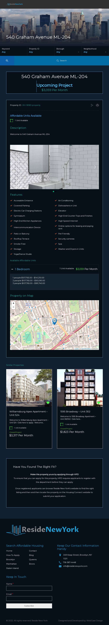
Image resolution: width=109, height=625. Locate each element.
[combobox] (68, 52)
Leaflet (77, 349)
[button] (14, 167)
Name (10, 584)
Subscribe (29, 606)
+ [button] (13, 303)
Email (9, 594)
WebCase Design (95, 620)
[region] (54, 169)
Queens (33, 559)
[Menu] (100, 9)
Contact (33, 551)
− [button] (13, 307)
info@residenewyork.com (75, 566)
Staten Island (12, 568)
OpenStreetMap (86, 349)
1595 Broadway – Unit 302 (75, 411)
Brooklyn (10, 559)
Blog (31, 555)
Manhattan (11, 564)
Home (9, 551)
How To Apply (13, 555)
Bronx (32, 564)
